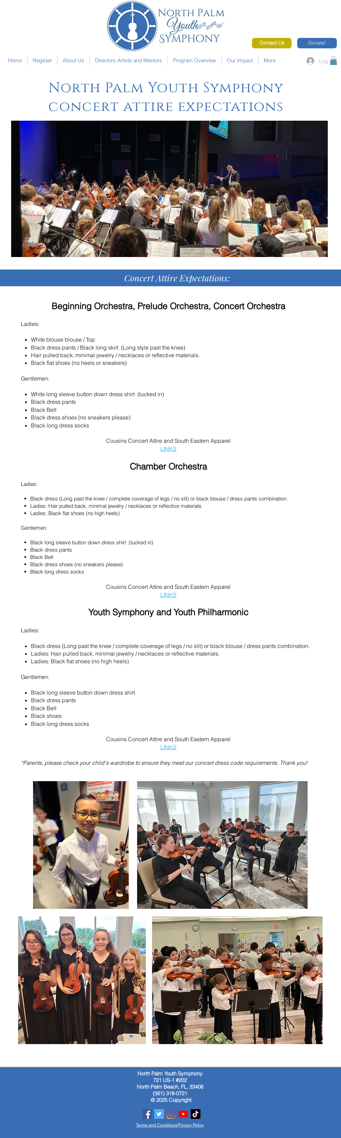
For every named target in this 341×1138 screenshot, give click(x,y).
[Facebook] (147, 1114)
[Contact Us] (272, 43)
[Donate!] (317, 43)
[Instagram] (171, 1114)
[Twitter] (159, 1114)
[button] (333, 60)
